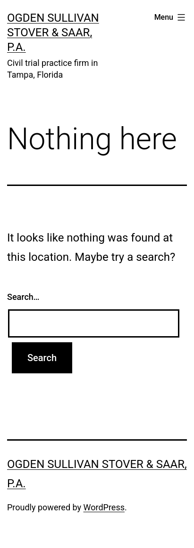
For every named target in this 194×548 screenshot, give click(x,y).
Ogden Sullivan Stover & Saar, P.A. (53, 32)
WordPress (104, 507)
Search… (23, 297)
